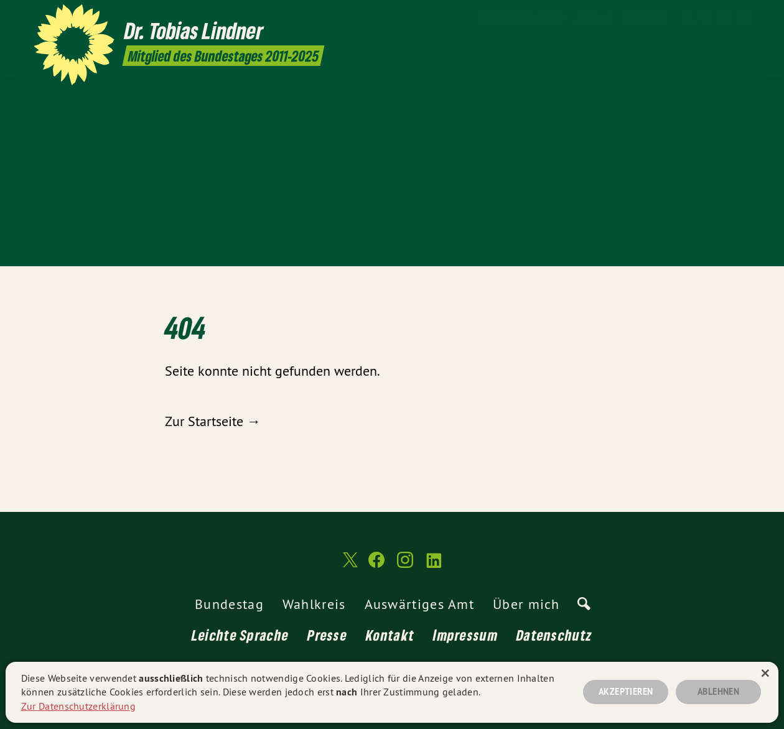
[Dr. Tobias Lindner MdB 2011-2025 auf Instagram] (725, 17)
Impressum (465, 635)
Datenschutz (554, 635)
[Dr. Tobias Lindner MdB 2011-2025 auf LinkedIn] (743, 17)
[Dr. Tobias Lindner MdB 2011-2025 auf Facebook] (706, 17)
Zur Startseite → (213, 421)
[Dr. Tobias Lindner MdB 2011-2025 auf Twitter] (687, 17)
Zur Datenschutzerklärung (78, 706)
